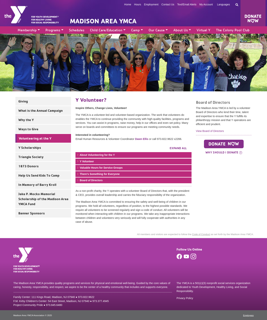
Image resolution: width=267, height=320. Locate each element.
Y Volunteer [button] (85, 161)
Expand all (178, 148)
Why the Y (26, 120)
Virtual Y (203, 30)
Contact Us (167, 4)
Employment (151, 4)
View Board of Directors (210, 131)
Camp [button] (135, 30)
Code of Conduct (201, 234)
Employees (248, 315)
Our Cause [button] (157, 30)
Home (127, 4)
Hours (137, 4)
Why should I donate (223, 152)
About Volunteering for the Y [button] (95, 154)
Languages (223, 4)
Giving (23, 101)
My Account (206, 4)
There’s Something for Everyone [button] (98, 174)
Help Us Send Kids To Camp (39, 175)
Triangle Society (31, 157)
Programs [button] (52, 30)
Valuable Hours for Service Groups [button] (99, 167)
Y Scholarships (29, 147)
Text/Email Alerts (186, 4)
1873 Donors (28, 166)
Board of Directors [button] (89, 180)
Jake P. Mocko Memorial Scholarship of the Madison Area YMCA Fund (43, 199)
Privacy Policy (185, 298)
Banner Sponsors (31, 213)
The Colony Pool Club (232, 30)
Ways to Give (28, 129)
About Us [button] (180, 30)
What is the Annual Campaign (40, 110)
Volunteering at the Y (35, 138)
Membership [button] (27, 30)
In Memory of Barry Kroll (37, 185)
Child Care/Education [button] (106, 30)
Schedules (76, 30)
